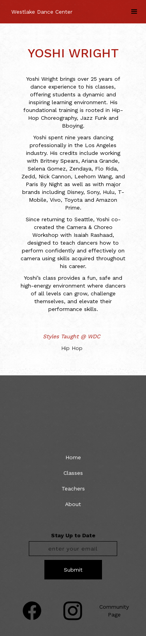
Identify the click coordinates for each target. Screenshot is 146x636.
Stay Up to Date (73, 535)
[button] (134, 11)
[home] (39, 8)
